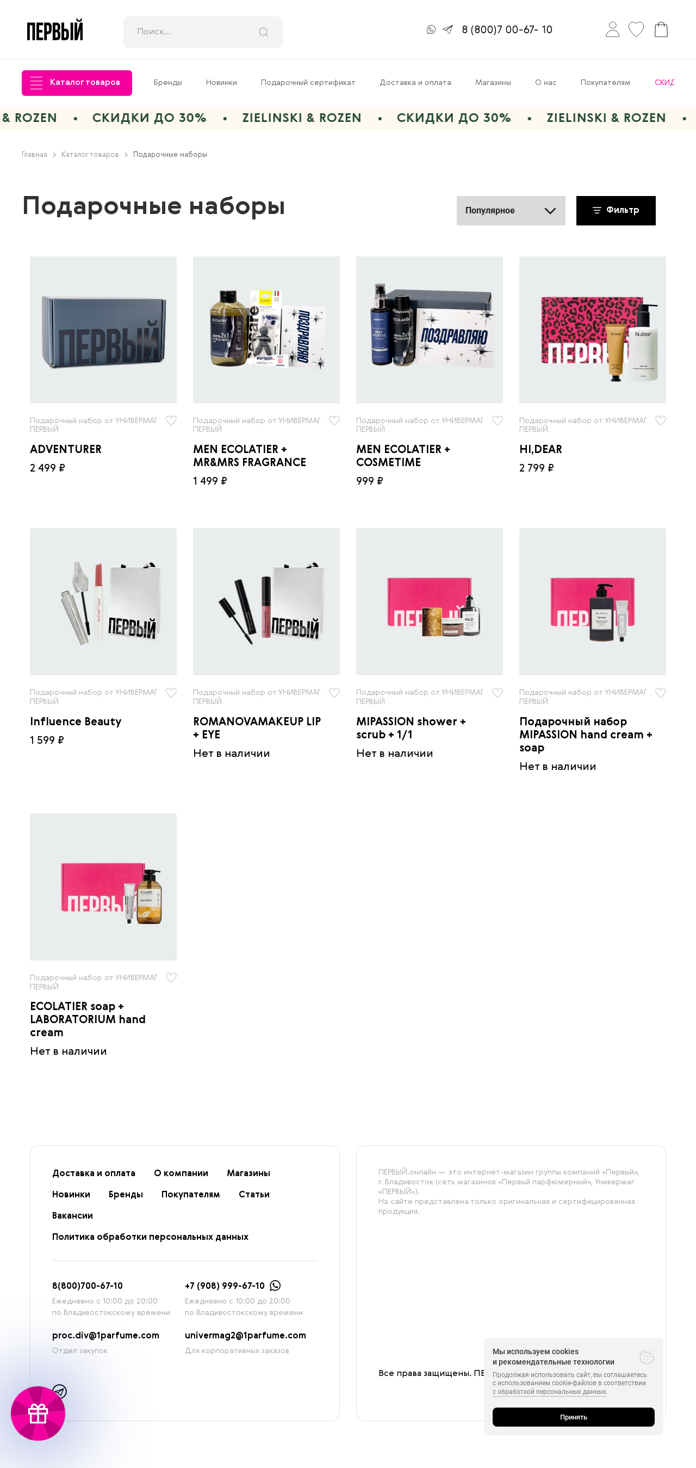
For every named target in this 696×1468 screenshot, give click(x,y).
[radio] (103, 329)
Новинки (221, 83)
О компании (181, 1174)
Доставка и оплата (415, 83)
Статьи (254, 1195)
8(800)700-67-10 (87, 1287)
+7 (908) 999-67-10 (225, 1287)
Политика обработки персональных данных (150, 1238)
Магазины (493, 83)
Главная (39, 155)
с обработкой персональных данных (549, 1392)
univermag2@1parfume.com (245, 1336)
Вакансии (72, 1217)
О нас (546, 83)
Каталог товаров (75, 83)
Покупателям (606, 83)
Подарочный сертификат (308, 83)
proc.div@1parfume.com (105, 1336)
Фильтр (616, 211)
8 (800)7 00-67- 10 (507, 30)
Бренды (168, 83)
